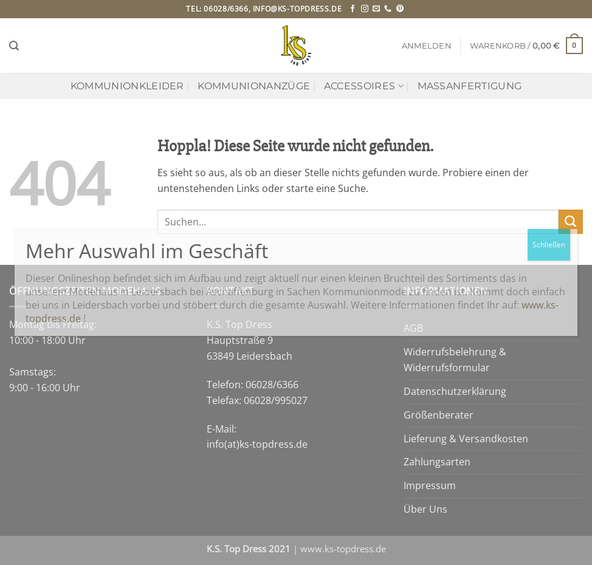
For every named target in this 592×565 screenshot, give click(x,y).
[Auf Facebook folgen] (352, 9)
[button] (427, 45)
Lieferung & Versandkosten (466, 438)
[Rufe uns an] (387, 9)
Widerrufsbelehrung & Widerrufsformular (455, 359)
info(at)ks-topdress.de (257, 444)
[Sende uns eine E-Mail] (376, 9)
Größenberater (438, 415)
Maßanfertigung (470, 86)
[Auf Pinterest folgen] (400, 9)
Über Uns (425, 509)
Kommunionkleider (127, 86)
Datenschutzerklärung (455, 391)
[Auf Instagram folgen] (364, 9)
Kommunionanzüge (254, 86)
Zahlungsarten (437, 461)
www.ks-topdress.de (343, 549)
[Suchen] (14, 46)
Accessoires (364, 86)
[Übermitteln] (571, 222)
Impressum (430, 485)
